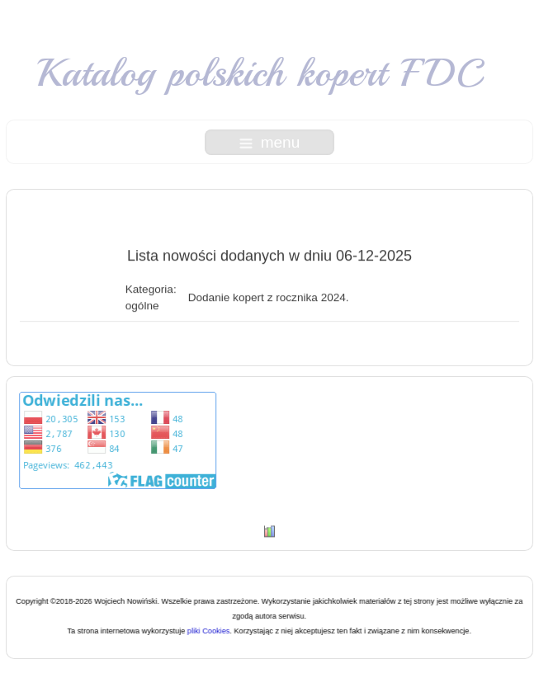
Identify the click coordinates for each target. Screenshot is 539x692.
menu (269, 142)
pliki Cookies (208, 631)
